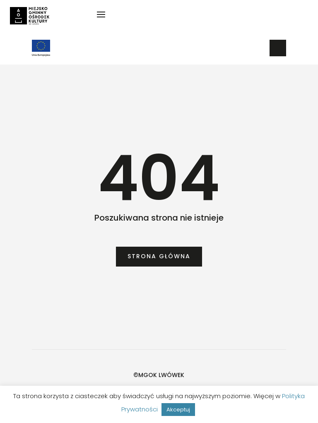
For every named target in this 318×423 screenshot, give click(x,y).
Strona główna (159, 256)
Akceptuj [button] (178, 409)
